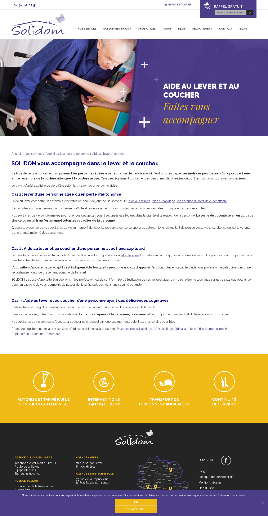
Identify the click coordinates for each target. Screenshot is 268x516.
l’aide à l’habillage (163, 201)
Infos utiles (147, 28)
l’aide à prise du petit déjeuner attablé (202, 201)
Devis (182, 28)
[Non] (263, 503)
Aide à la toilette (185, 328)
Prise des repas (127, 328)
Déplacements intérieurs (28, 333)
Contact (226, 28)
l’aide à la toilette (139, 201)
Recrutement (202, 28)
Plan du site (206, 488)
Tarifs (166, 28)
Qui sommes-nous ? (117, 28)
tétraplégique (130, 255)
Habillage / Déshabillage (156, 328)
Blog (243, 28)
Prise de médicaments (212, 328)
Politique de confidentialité (216, 477)
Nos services (87, 28)
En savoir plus (136, 509)
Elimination (53, 333)
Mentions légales (210, 482)
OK (136, 502)
